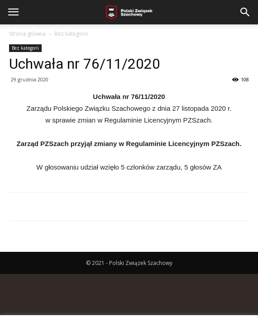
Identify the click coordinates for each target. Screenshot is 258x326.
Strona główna (27, 34)
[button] (245, 12)
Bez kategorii (71, 34)
